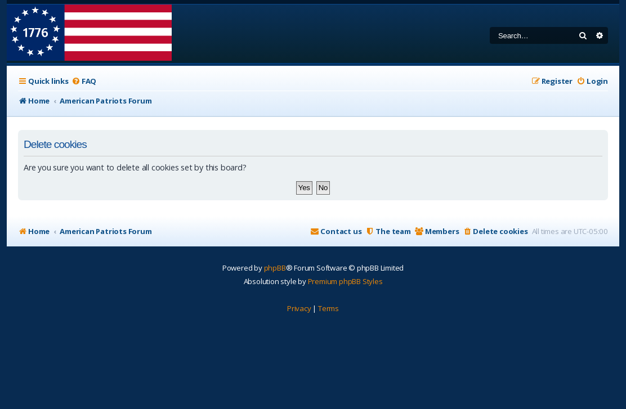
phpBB (275, 268)
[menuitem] (83, 81)
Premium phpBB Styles (345, 281)
